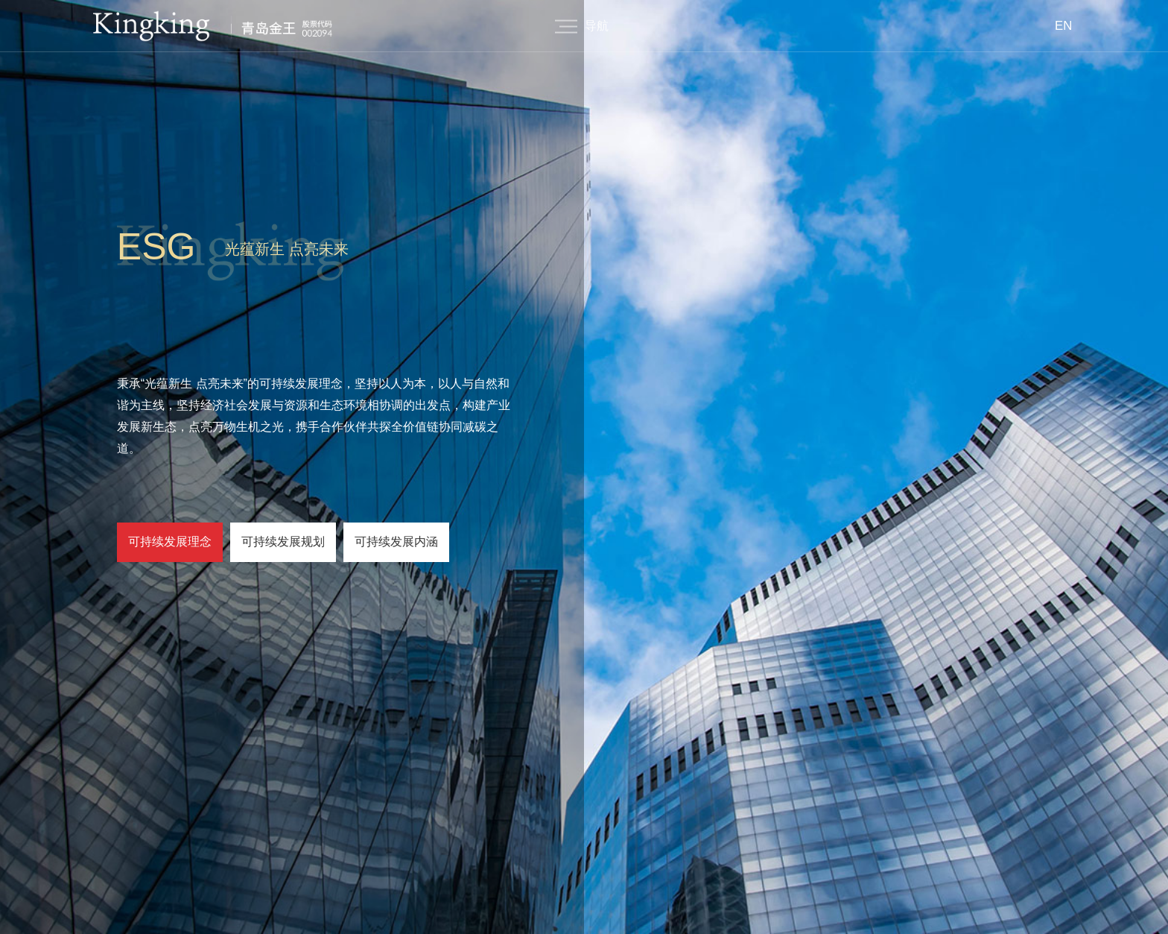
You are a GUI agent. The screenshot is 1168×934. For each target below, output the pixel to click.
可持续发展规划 (283, 541)
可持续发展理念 (170, 541)
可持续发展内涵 (396, 541)
